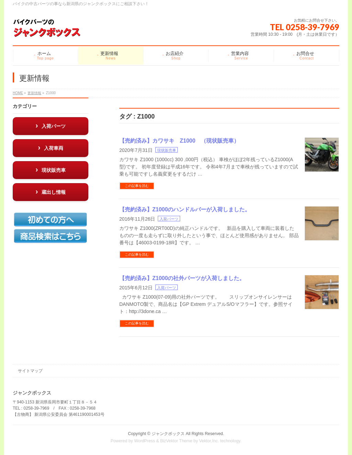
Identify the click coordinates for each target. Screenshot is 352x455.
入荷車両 (53, 148)
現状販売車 (166, 150)
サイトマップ (30, 370)
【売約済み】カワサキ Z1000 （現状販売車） (179, 141)
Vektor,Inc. (209, 441)
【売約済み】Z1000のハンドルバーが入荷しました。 (184, 209)
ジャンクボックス (168, 433)
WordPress (144, 441)
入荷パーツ (169, 219)
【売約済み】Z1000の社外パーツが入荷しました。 (182, 278)
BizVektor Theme (176, 441)
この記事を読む (137, 186)
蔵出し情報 (54, 192)
